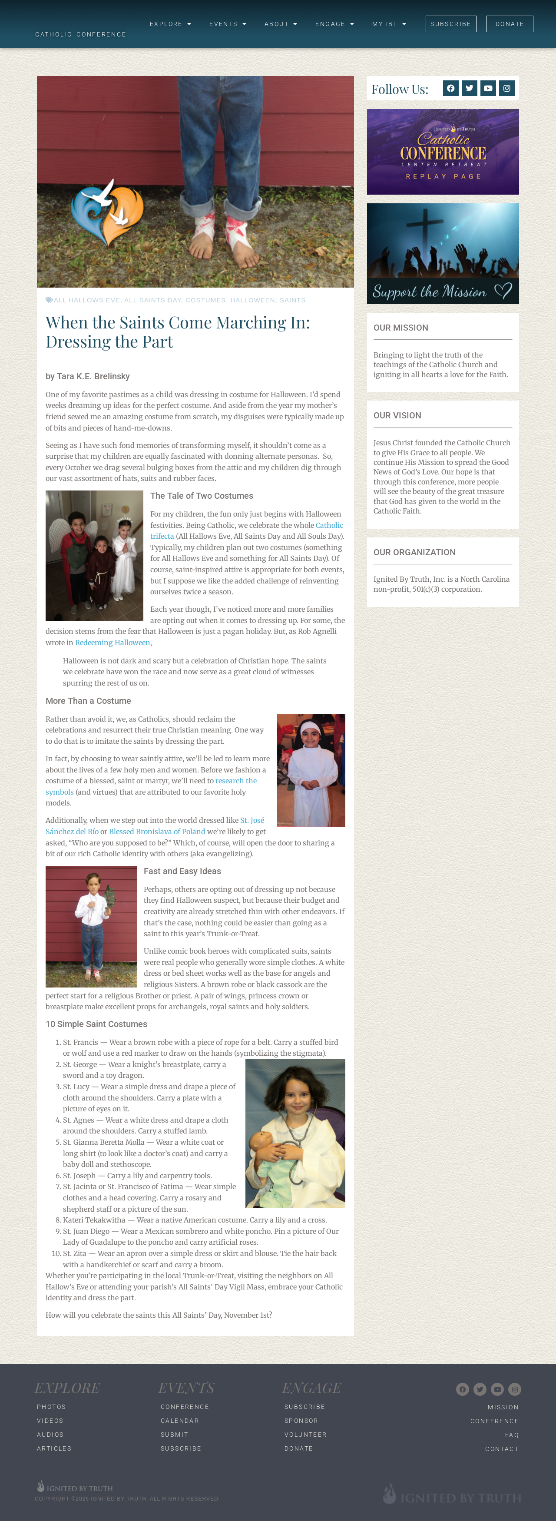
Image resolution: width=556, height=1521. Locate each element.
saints (293, 300)
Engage (335, 24)
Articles (54, 1448)
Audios (50, 1434)
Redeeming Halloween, (113, 642)
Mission (503, 1407)
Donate (299, 1448)
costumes (205, 300)
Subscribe (181, 1448)
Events (228, 24)
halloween (253, 300)
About (281, 24)
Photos (51, 1406)
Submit (175, 1434)
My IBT (389, 24)
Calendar (180, 1420)
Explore (171, 24)
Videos (50, 1420)
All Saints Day (152, 300)
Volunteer (306, 1434)
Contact (502, 1448)
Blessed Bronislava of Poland (157, 831)
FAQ (512, 1435)
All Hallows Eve (87, 300)
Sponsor (302, 1420)
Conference (185, 1406)
